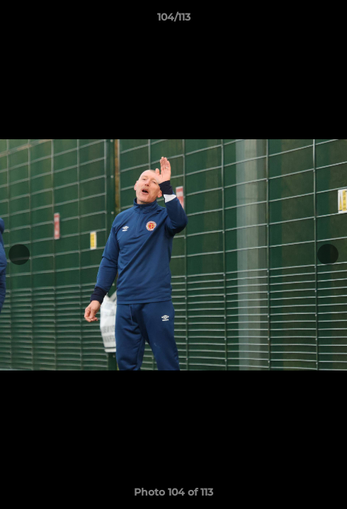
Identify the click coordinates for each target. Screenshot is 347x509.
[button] (330, 20)
